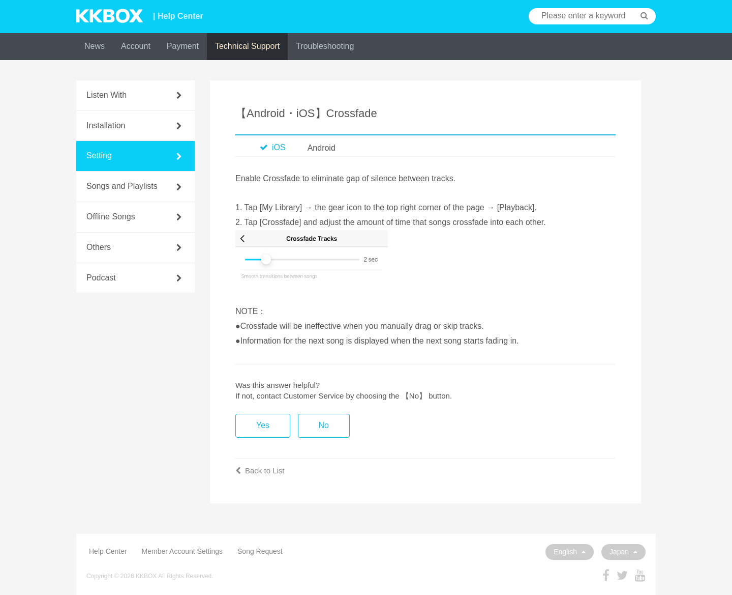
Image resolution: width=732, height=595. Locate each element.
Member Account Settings (182, 551)
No (324, 425)
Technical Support (247, 46)
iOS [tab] (273, 147)
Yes (262, 425)
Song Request (260, 551)
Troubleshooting (325, 46)
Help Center (108, 551)
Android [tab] (322, 148)
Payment (183, 46)
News (94, 46)
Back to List (260, 470)
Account (135, 46)
